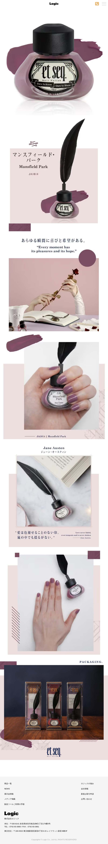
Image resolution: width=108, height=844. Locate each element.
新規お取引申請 (87, 794)
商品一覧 (8, 783)
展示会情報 (9, 794)
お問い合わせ (86, 799)
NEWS (7, 789)
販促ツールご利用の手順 (14, 804)
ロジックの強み (87, 783)
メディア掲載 (9, 799)
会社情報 (84, 789)
